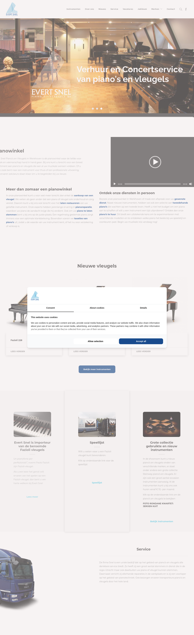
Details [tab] (143, 308)
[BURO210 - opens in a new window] (151, 296)
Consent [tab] (50, 308)
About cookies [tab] (97, 308)
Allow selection (95, 341)
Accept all (141, 341)
